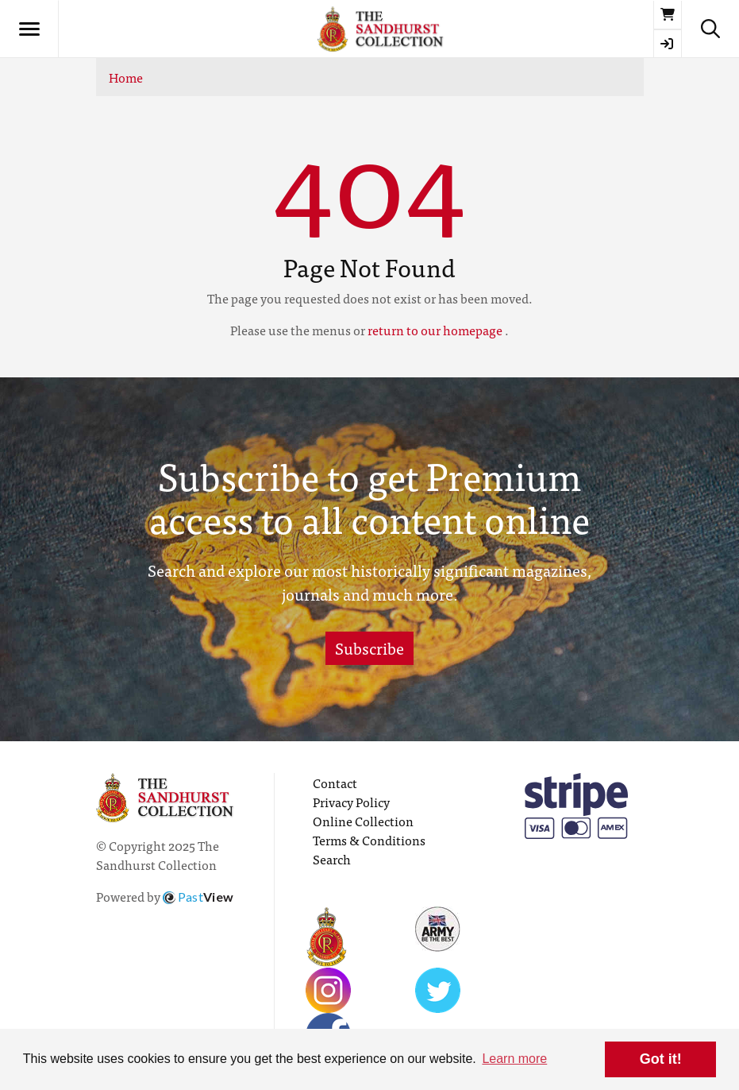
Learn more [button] (514, 1058)
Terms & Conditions (369, 839)
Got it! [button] (661, 1059)
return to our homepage (435, 329)
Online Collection (363, 820)
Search (332, 858)
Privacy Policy (351, 801)
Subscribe (369, 648)
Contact (335, 782)
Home (126, 77)
